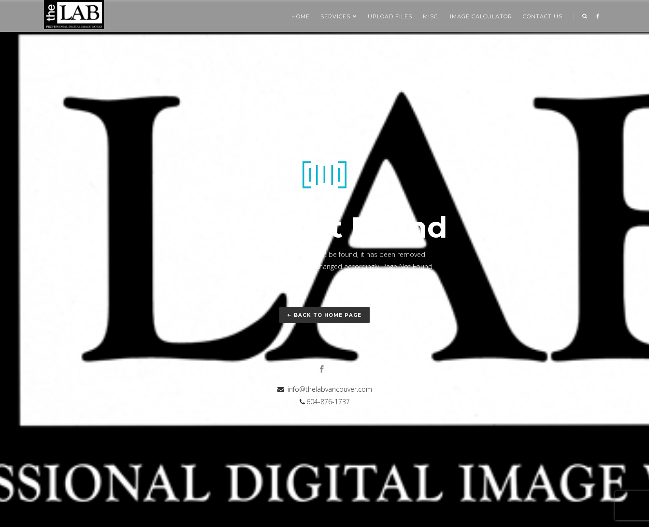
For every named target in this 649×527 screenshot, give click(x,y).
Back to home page (324, 315)
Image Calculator (481, 16)
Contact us (542, 16)
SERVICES (338, 16)
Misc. (431, 16)
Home (300, 16)
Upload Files (390, 16)
